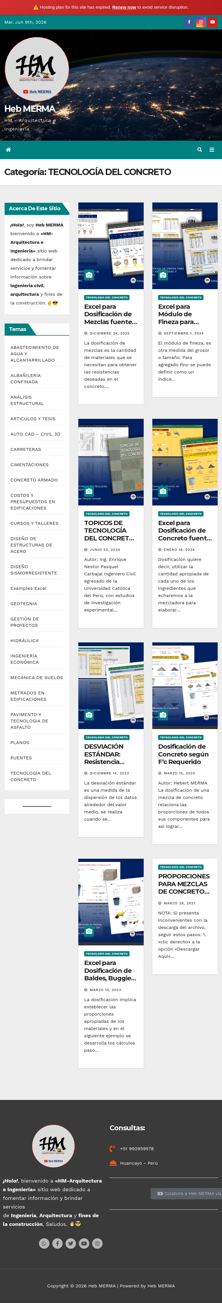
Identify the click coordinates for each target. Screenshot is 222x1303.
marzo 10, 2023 (105, 990)
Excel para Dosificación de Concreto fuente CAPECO (184, 534)
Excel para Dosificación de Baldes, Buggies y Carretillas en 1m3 (109, 978)
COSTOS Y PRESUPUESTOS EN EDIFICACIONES (32, 501)
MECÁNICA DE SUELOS (36, 677)
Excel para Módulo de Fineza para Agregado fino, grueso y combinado (181, 326)
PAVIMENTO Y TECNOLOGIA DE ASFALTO (29, 721)
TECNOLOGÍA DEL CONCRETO (107, 297)
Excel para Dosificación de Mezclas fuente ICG (108, 318)
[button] (199, 150)
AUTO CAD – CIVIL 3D (35, 434)
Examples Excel (28, 588)
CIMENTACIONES (29, 464)
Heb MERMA (29, 108)
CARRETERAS (25, 449)
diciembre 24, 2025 (110, 333)
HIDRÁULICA (24, 640)
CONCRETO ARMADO (34, 480)
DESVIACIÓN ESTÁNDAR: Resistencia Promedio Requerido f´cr (107, 762)
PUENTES (21, 758)
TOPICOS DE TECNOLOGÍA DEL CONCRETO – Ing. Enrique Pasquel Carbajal (110, 538)
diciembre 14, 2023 (109, 773)
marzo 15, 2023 (179, 773)
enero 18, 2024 (179, 550)
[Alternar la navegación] (212, 150)
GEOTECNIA (23, 603)
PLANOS (19, 742)
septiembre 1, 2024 (184, 333)
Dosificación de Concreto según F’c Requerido (183, 754)
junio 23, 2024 (105, 550)
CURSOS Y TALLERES (34, 523)
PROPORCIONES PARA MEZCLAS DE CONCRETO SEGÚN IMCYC (184, 887)
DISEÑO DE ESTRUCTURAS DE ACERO (31, 545)
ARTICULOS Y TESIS (33, 418)
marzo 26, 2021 (179, 903)
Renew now (124, 7)
